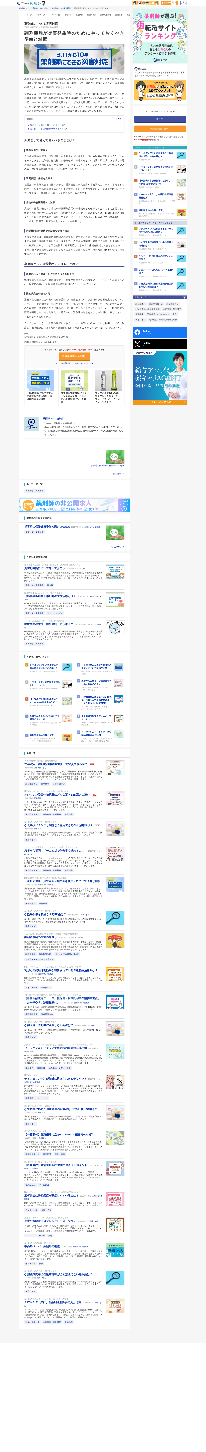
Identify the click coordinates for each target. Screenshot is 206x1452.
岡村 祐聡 (93, 1221)
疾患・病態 (60, 1154)
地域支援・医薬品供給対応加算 (39, 959)
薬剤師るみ (28, 1051)
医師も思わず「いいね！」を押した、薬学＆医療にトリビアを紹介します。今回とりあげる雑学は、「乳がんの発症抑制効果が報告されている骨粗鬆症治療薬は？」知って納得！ (63, 980)
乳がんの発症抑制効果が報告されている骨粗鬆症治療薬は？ (61, 970)
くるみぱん (41, 1138)
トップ (29, 15)
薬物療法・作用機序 (52, 814)
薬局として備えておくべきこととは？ (48, 125)
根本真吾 (37, 798)
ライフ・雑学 (31, 987)
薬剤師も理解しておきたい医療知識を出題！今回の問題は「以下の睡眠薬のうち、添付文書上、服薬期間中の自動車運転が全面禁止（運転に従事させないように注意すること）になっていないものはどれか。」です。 (63, 1284)
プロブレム (30, 1235)
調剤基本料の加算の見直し (41, 937)
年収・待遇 (30, 1263)
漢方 (175, 314)
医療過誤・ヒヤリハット (60, 1068)
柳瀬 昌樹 (37, 829)
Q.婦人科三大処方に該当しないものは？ (49, 1025)
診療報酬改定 (105, 15)
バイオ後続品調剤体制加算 (67, 954)
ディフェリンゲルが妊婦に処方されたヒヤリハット (56, 1078)
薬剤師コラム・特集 (40, 8)
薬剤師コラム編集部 (92, 527)
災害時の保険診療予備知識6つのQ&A (47, 526)
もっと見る (117, 547)
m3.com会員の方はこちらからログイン (74, 363)
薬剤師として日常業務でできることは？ (49, 129)
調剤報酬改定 (31, 784)
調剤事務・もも (40, 768)
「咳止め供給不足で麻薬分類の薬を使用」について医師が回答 (62, 881)
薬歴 (128, 15)
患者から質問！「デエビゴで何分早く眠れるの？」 (56, 850)
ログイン (183, 2)
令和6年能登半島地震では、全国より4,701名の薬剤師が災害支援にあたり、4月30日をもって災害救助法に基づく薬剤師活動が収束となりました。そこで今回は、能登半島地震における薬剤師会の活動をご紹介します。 (63, 606)
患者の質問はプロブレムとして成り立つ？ (50, 1220)
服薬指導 (118, 15)
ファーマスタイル (55, 613)
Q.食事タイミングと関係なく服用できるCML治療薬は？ (59, 825)
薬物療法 (43, 903)
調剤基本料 (30, 954)
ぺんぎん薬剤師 (77, 938)
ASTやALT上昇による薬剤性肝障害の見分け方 (53, 1302)
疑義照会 (41, 1068)
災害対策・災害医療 (34, 491)
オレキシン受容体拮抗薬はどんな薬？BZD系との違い (57, 794)
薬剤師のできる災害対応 (61, 8)
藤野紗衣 (91, 1026)
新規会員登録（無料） (74, 356)
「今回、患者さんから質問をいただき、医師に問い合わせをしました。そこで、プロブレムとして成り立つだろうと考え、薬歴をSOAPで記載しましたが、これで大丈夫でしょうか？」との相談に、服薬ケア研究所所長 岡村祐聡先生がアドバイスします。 (63, 1228)
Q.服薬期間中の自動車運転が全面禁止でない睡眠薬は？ (58, 1274)
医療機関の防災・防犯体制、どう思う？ (49, 624)
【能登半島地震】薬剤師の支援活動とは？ (50, 596)
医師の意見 (30, 903)
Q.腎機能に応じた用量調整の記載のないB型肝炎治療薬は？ (60, 1109)
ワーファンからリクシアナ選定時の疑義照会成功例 (56, 1048)
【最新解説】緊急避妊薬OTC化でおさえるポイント (56, 1165)
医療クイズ (91, 15)
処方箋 (50, 585)
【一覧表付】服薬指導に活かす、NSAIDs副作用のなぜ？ (59, 1134)
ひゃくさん (28, 854)
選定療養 (79, 15)
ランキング (40, 15)
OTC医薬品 (44, 1185)
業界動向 (45, 784)
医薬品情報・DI (32, 814)
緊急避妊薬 (30, 1185)
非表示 (118, 119)
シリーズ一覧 (54, 15)
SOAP (42, 1235)
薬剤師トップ (24, 8)
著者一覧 (67, 15)
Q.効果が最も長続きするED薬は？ (45, 914)
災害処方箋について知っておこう (45, 568)
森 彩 (82, 569)
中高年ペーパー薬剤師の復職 (42, 1246)
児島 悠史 (85, 915)
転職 (41, 1263)
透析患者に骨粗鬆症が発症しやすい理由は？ (51, 1195)
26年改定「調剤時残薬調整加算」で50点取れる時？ (56, 764)
